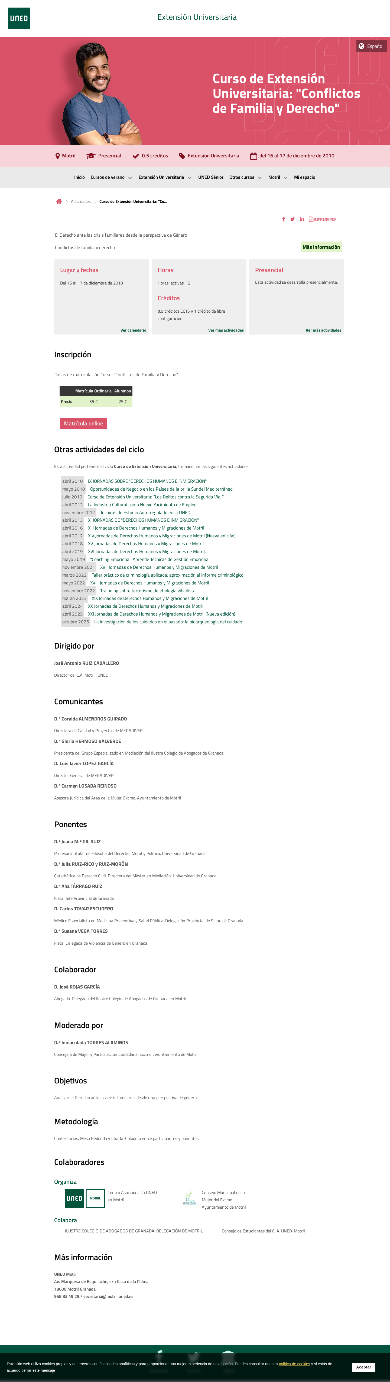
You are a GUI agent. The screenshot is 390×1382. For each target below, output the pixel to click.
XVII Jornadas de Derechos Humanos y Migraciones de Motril (159, 567)
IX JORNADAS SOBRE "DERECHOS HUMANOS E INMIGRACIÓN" (147, 481)
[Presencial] (104, 157)
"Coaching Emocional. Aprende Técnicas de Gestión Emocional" (150, 559)
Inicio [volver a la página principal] (59, 201)
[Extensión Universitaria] (209, 157)
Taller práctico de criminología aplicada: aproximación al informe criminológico (167, 574)
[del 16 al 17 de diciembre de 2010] (292, 157)
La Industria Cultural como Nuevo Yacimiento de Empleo (142, 504)
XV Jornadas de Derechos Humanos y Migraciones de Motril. (146, 543)
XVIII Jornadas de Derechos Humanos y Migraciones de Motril (149, 582)
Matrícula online (83, 423)
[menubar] (195, 177)
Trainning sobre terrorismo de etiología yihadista (148, 590)
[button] (284, 219)
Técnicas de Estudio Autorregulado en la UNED (145, 512)
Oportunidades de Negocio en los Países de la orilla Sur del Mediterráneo (161, 488)
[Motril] (65, 157)
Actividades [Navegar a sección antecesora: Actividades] (81, 201)
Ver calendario (133, 330)
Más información (321, 247)
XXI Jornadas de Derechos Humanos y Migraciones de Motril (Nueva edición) (161, 613)
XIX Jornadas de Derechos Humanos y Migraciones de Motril (150, 598)
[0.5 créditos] (150, 157)
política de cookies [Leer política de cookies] (294, 1366)
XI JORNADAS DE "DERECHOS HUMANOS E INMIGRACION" (143, 520)
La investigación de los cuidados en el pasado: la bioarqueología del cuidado (168, 621)
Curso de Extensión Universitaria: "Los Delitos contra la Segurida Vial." (155, 496)
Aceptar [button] (363, 1369)
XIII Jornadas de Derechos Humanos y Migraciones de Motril (146, 527)
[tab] (195, 18)
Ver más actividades (226, 330)
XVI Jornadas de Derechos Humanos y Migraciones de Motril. (147, 551)
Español (375, 46)
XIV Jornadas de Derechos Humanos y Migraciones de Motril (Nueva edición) (161, 535)
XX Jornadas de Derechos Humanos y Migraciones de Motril (145, 606)
